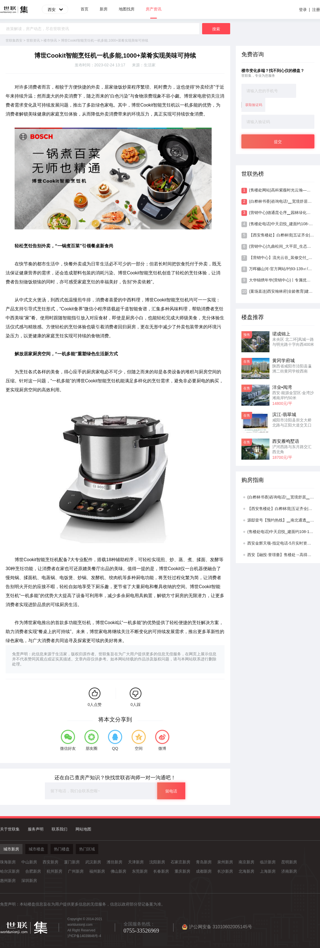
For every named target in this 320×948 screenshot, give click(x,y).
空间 (139, 748)
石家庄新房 (180, 862)
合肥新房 (33, 871)
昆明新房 (289, 862)
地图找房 (126, 9)
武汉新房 (93, 862)
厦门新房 (72, 862)
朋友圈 (91, 748)
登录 (303, 9)
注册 (316, 9)
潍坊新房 (114, 862)
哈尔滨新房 (10, 871)
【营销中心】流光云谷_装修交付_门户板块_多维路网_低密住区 (277, 258)
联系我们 (59, 829)
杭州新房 (54, 871)
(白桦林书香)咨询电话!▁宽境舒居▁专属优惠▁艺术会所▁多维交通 (277, 202)
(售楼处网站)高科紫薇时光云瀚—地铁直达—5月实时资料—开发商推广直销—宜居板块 (277, 190)
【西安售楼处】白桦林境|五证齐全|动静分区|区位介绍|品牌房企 (277, 235)
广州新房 (76, 871)
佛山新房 (118, 871)
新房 (104, 9)
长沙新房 (225, 871)
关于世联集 (10, 829)
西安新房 (50, 862)
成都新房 (204, 871)
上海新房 (268, 871)
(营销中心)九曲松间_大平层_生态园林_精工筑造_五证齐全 (277, 247)
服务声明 (36, 829)
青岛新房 (204, 862)
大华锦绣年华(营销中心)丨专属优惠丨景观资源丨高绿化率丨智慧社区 (277, 280)
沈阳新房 (157, 862)
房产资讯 (153, 13)
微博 (162, 748)
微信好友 (68, 748)
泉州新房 (225, 862)
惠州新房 (8, 880)
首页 (84, 9)
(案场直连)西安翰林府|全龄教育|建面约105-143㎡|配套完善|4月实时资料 (277, 292)
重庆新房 (182, 871)
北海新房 (246, 871)
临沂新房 (268, 862)
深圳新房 (29, 880)
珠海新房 (8, 862)
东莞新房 (140, 871)
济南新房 (289, 871)
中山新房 (29, 862)
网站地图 (83, 829)
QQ (115, 748)
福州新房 (97, 871)
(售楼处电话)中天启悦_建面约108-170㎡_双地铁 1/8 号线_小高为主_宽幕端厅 (277, 224)
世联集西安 (14, 40)
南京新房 (246, 862)
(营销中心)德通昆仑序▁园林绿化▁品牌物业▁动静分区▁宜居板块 (277, 213)
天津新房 (136, 862)
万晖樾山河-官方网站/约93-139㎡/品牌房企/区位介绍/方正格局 (277, 269)
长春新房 (161, 871)
